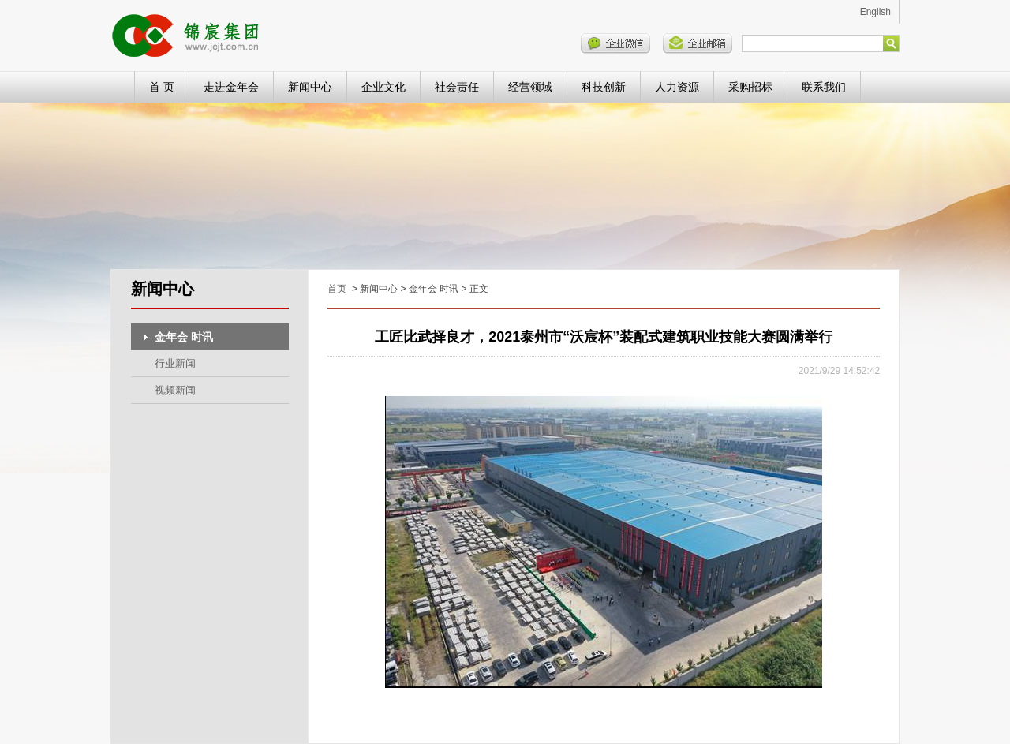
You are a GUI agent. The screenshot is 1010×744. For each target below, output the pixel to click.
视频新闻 (175, 390)
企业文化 (383, 86)
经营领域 (530, 86)
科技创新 (604, 86)
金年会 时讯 (184, 337)
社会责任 (457, 86)
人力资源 (677, 86)
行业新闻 (175, 363)
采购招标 (750, 86)
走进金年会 (231, 86)
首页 (336, 288)
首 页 (161, 86)
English (875, 11)
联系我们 (824, 86)
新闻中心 (310, 86)
